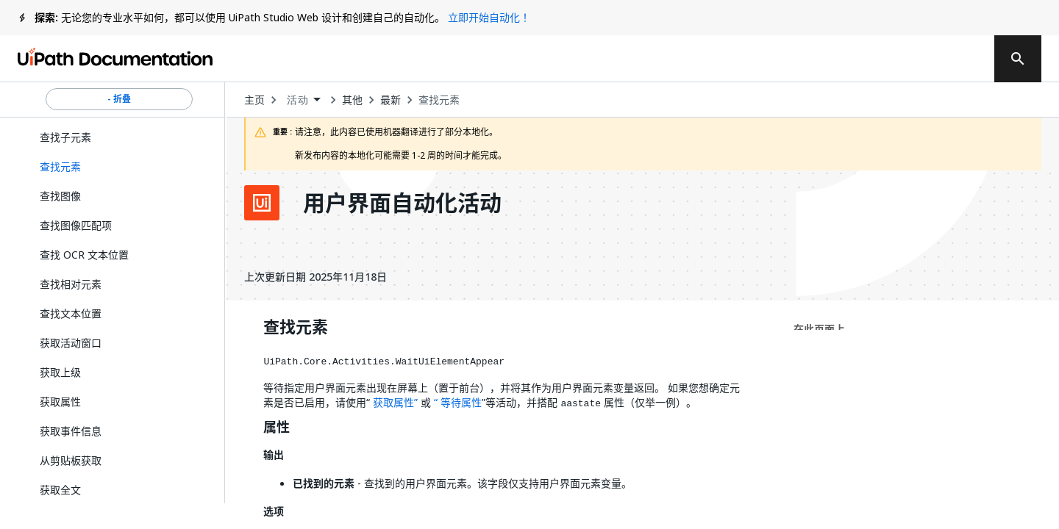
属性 (276, 427)
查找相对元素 (70, 284)
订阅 (807, 59)
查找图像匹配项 (76, 225)
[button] (119, 166)
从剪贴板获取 (70, 460)
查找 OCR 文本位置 (84, 254)
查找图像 (60, 196)
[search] (1017, 58)
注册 (951, 59)
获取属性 (60, 401)
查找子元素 (65, 137)
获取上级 (60, 372)
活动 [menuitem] (297, 100)
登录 (892, 59)
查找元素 (439, 100)
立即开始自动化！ (489, 17)
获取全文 (60, 489)
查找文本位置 (70, 313)
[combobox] (303, 100)
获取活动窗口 (70, 342)
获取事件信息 (70, 431)
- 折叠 (119, 99)
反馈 (717, 59)
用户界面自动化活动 (402, 203)
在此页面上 (819, 329)
